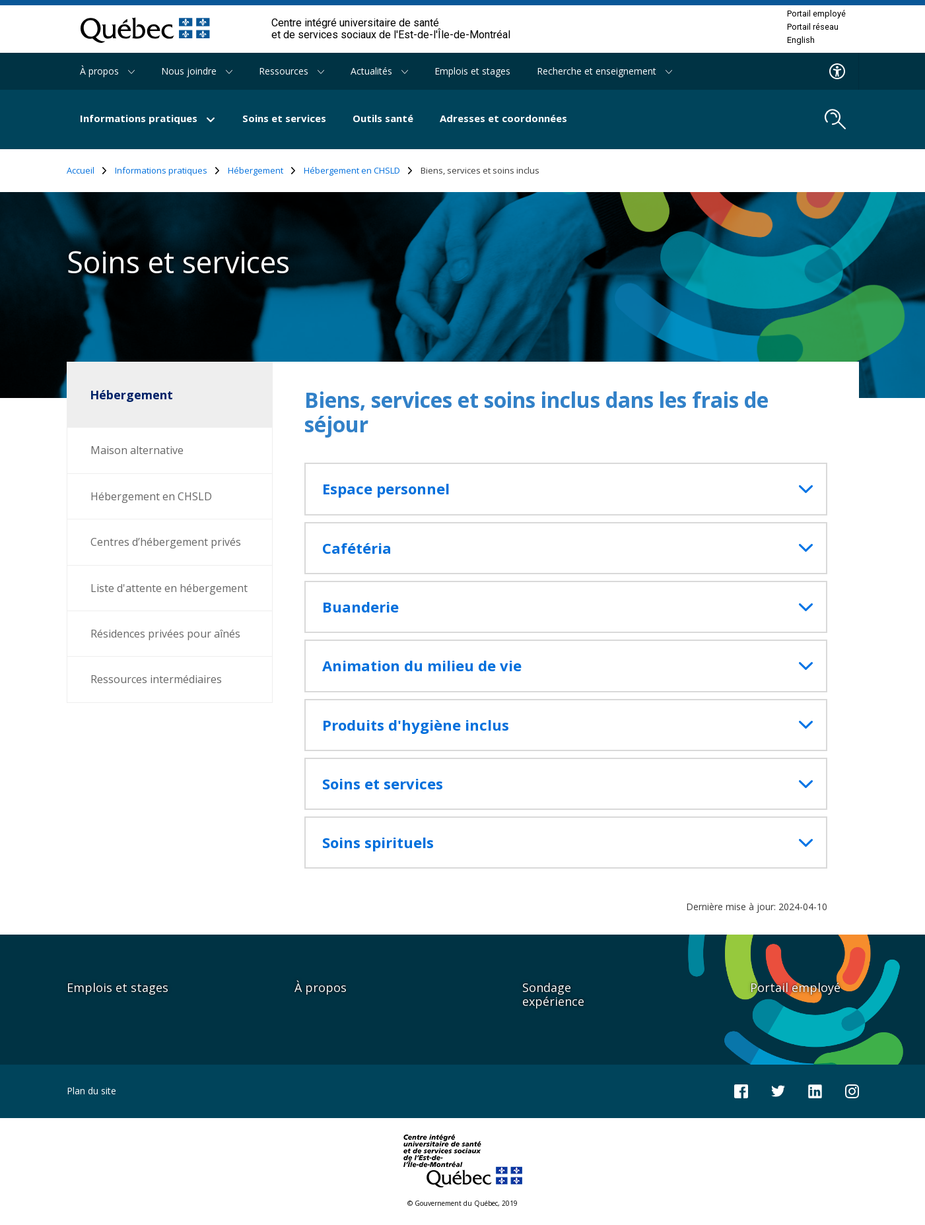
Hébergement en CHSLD (358, 171)
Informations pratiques (167, 171)
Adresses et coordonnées (503, 118)
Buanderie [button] (360, 607)
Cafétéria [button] (357, 548)
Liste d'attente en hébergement (169, 588)
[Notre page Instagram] (852, 1090)
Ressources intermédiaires (156, 679)
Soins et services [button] (382, 784)
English (801, 40)
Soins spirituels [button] (378, 842)
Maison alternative (137, 450)
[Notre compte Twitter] (778, 1090)
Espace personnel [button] (386, 488)
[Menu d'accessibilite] (837, 71)
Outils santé (383, 118)
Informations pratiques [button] (148, 118)
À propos (320, 987)
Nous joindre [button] (196, 71)
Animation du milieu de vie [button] (422, 665)
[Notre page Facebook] (741, 1090)
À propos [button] (107, 71)
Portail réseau (813, 27)
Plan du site (91, 1090)
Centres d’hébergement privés (165, 542)
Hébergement (262, 171)
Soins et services (284, 118)
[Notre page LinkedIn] (815, 1090)
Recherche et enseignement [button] (604, 71)
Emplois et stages (472, 71)
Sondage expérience (553, 994)
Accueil (87, 171)
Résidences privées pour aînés (165, 633)
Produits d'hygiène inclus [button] (415, 725)
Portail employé (816, 13)
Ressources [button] (291, 71)
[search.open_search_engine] (835, 119)
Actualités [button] (379, 71)
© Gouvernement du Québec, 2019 (462, 1203)
